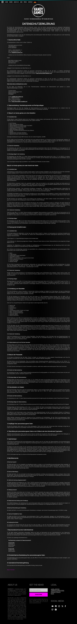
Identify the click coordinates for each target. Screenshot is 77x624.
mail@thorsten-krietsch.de (17, 96)
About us (16, 2)
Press (25, 2)
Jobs (21, 2)
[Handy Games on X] (62, 606)
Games (11, 2)
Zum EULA (26, 18)
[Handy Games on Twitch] (52, 610)
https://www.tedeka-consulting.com (19, 101)
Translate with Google (48, 18)
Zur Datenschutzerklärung (35, 18)
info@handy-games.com (17, 52)
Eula (52, 593)
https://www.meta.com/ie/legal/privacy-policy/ (17, 84)
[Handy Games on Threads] (55, 610)
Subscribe (38, 594)
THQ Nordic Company (19, 588)
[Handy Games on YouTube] (52, 606)
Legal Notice (55, 589)
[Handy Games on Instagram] (59, 606)
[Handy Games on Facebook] (65, 606)
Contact (30, 2)
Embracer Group (12, 590)
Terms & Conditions (57, 590)
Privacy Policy (56, 592)
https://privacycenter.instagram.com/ (44, 73)
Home (6, 2)
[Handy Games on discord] (55, 606)
